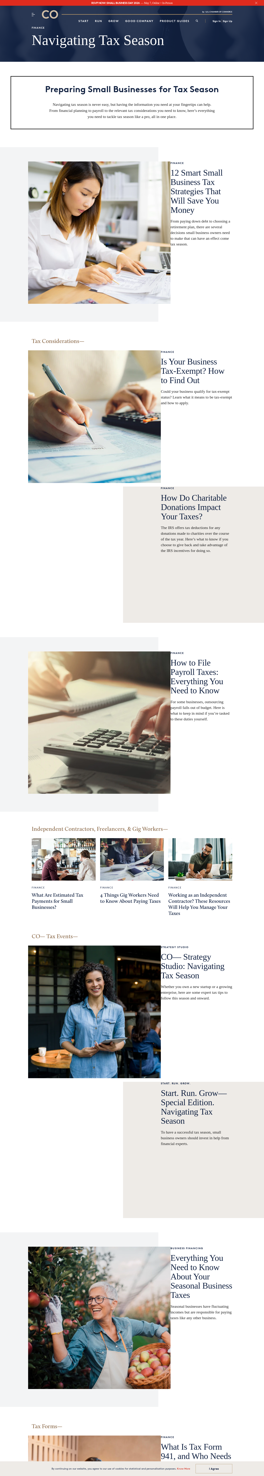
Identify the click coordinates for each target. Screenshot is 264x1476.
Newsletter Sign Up (159, 1375)
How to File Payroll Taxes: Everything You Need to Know (70, 625)
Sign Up (227, 21)
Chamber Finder (156, 1359)
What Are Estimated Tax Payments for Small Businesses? (57, 745)
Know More (183, 1468)
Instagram (84, 1401)
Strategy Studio (150, 851)
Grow (113, 21)
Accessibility (153, 1458)
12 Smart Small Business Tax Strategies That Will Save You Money (71, 279)
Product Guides (174, 21)
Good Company (139, 21)
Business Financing (48, 1085)
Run (98, 21)
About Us (120, 1458)
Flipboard (83, 1425)
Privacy (135, 1458)
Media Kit (151, 1396)
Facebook (83, 1419)
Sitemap (184, 1458)
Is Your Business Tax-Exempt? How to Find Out (181, 389)
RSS (196, 1458)
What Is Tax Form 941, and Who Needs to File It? (182, 1225)
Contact (104, 1458)
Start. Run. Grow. (47, 955)
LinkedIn (82, 1407)
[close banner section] (256, 2)
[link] (197, 21)
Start (83, 21)
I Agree (214, 1468)
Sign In (217, 21)
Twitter (82, 1413)
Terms (169, 1458)
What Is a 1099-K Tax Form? (69, 1325)
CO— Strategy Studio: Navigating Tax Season (175, 865)
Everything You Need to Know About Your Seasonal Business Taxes (72, 1109)
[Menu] (33, 14)
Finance (38, 27)
